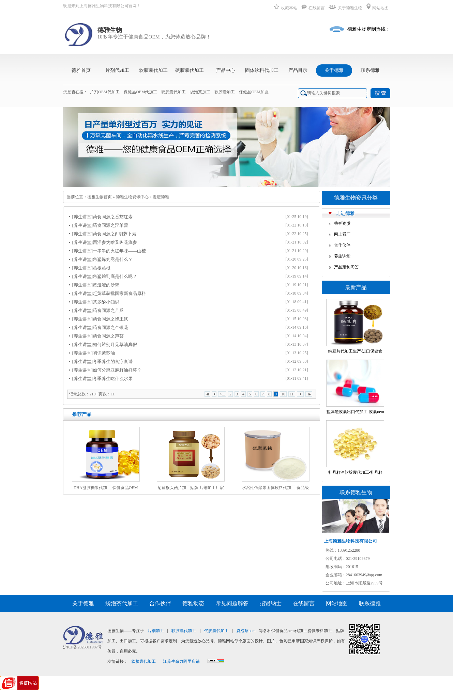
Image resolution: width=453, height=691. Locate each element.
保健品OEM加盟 (254, 92)
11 (292, 394)
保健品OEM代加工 (140, 92)
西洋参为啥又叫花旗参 (115, 242)
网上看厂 (342, 234)
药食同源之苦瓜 (108, 310)
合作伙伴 (342, 245)
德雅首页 (81, 70)
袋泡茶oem (246, 630)
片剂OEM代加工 (105, 92)
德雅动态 (193, 603)
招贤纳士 (271, 603)
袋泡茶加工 (200, 92)
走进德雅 (161, 196)
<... (222, 394)
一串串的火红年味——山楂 (119, 250)
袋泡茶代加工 (121, 603)
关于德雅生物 (345, 7)
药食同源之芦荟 (108, 336)
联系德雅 (370, 70)
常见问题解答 (232, 603)
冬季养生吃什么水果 (113, 378)
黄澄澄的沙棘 (106, 284)
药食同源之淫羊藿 (110, 225)
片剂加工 (156, 630)
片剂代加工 (117, 70)
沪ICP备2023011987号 (82, 647)
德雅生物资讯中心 (132, 196)
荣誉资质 (342, 223)
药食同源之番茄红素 (113, 216)
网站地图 (377, 7)
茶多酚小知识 (106, 301)
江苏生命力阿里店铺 (181, 661)
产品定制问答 (346, 267)
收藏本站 (285, 7)
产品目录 (297, 70)
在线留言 (313, 7)
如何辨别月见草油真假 (115, 344)
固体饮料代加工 (261, 70)
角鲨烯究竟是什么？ (113, 259)
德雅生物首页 (99, 196)
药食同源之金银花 (110, 327)
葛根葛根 (101, 267)
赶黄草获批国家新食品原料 (119, 293)
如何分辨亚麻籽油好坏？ (117, 370)
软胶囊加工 (224, 92)
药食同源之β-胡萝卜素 (114, 233)
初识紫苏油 (104, 353)
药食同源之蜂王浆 (110, 318)
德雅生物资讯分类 (356, 198)
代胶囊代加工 (216, 630)
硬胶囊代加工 (189, 70)
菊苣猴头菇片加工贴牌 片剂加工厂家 (190, 487)
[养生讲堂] (82, 216)
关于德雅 (334, 70)
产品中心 (225, 70)
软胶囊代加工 (153, 70)
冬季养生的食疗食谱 (113, 361)
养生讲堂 (342, 256)
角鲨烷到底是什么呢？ (115, 276)
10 (283, 394)
